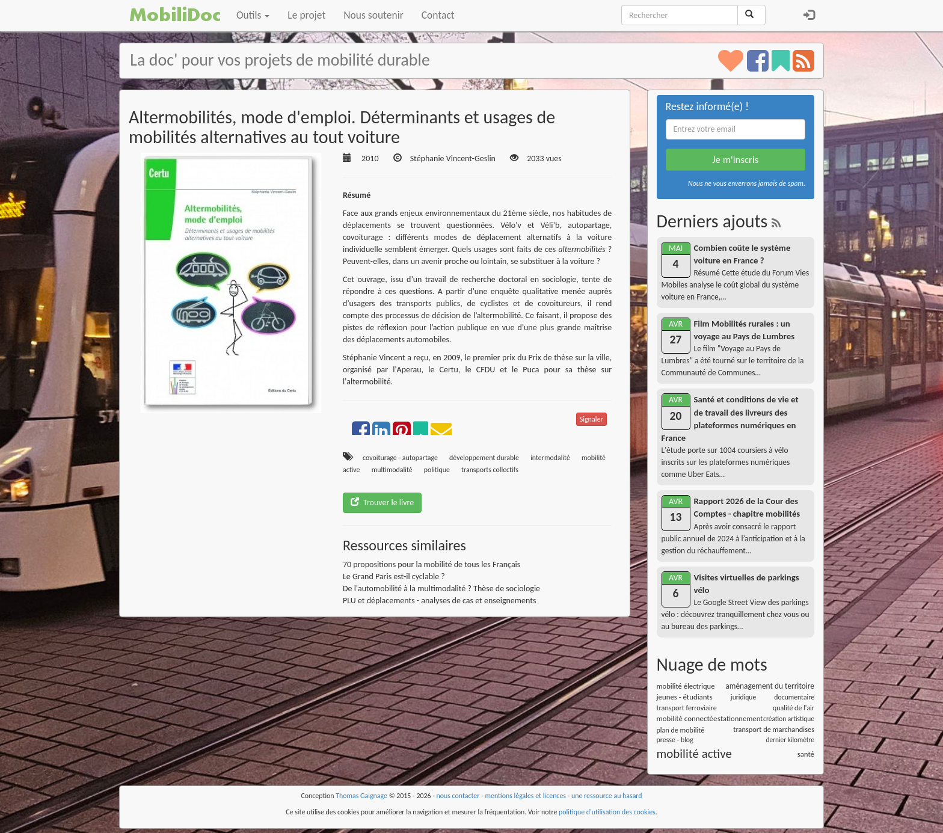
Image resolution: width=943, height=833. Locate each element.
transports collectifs (489, 470)
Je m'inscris (735, 159)
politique (437, 470)
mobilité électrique (686, 685)
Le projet (306, 15)
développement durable (484, 457)
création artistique (788, 719)
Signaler (591, 419)
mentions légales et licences (525, 796)
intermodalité (550, 457)
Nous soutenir (373, 15)
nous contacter (458, 796)
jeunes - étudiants (685, 696)
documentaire (794, 697)
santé (805, 753)
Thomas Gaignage (361, 796)
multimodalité (392, 470)
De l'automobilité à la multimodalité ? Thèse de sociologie (441, 588)
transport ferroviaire (687, 707)
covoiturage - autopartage (400, 457)
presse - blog (675, 740)
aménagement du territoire (769, 686)
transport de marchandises (773, 729)
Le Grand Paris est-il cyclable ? (394, 576)
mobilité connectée (687, 718)
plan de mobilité (681, 729)
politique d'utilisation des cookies (607, 812)
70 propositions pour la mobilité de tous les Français (431, 564)
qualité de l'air (793, 708)
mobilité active (694, 753)
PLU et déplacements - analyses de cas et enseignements (439, 600)
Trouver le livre (382, 502)
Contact (438, 15)
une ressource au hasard (606, 796)
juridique (743, 697)
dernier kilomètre (790, 740)
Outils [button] (252, 15)
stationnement (740, 718)
